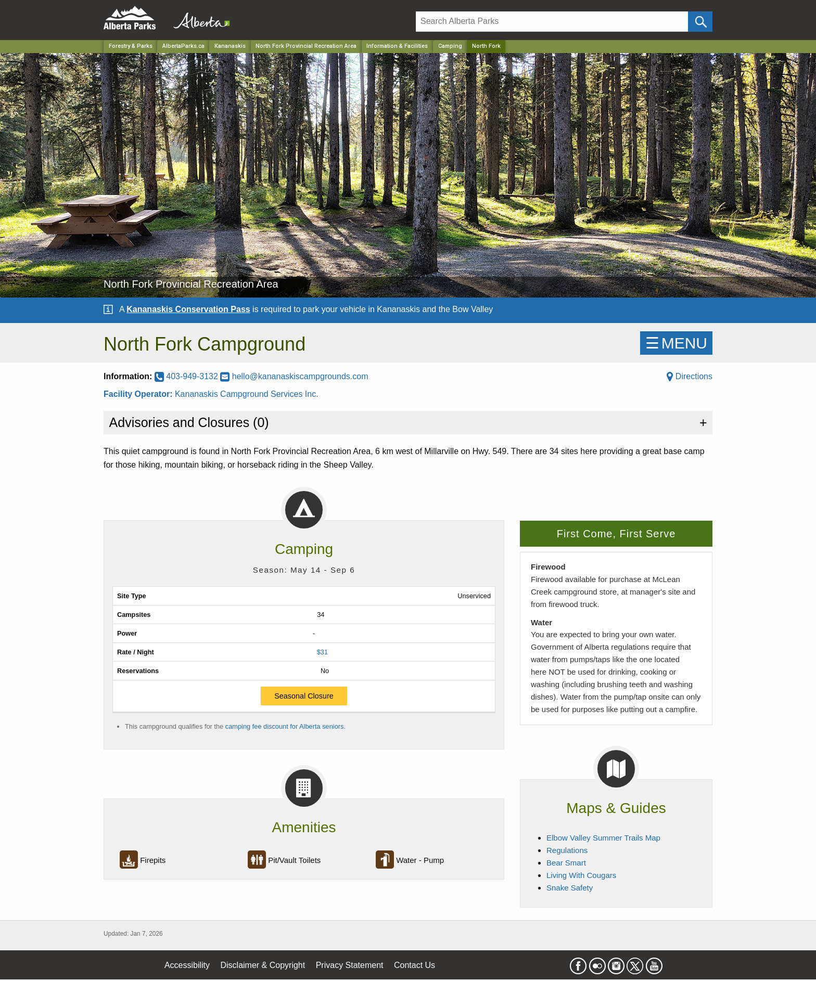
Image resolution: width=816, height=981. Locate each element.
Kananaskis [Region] (230, 46)
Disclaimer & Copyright (263, 965)
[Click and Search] (700, 21)
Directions (689, 376)
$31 (322, 652)
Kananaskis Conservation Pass (188, 309)
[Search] (552, 21)
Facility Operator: (139, 394)
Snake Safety (569, 887)
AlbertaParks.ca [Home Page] (183, 46)
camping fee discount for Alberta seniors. (285, 726)
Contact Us (414, 965)
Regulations (567, 850)
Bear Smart (566, 862)
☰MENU (676, 343)
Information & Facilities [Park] (397, 46)
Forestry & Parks (130, 46)
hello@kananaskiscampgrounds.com (294, 376)
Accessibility (187, 965)
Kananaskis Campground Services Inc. (246, 394)
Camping (450, 46)
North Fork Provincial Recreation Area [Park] (306, 46)
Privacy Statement (350, 965)
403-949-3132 (188, 376)
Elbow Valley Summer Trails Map (603, 837)
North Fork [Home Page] (486, 46)
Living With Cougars (581, 875)
